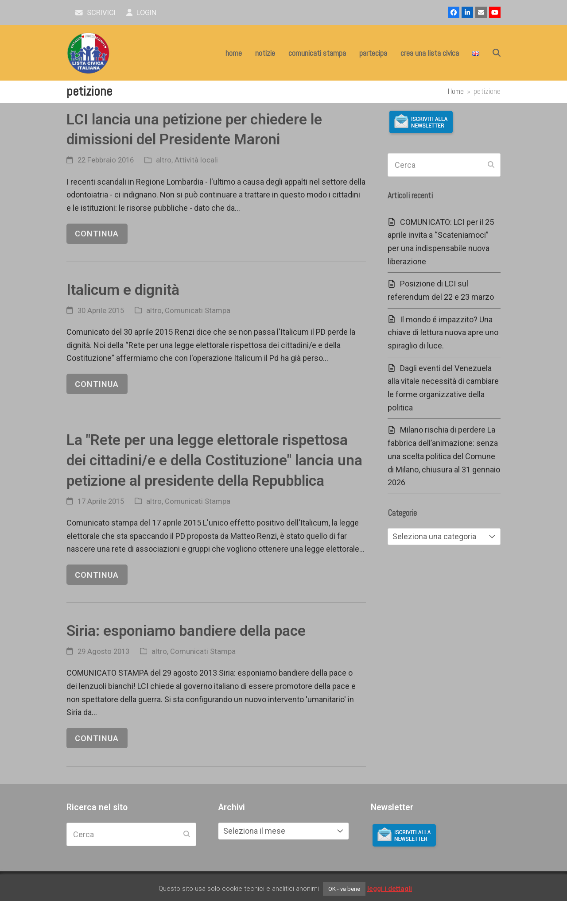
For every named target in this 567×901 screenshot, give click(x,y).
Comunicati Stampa (197, 310)
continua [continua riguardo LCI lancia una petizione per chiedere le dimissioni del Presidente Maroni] (97, 233)
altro (163, 160)
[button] (496, 53)
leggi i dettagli (389, 889)
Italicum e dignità (122, 289)
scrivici (95, 12)
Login (141, 12)
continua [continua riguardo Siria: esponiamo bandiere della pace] (97, 738)
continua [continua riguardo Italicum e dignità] (97, 384)
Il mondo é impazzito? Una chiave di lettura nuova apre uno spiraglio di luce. (443, 332)
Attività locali (196, 160)
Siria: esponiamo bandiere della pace (186, 630)
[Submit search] (491, 165)
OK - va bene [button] (344, 889)
